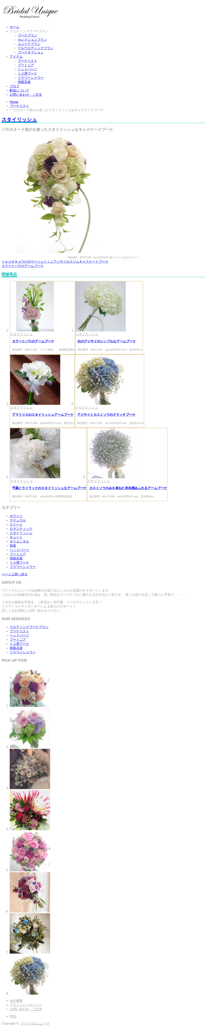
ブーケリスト (27, 60)
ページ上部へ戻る (14, 574)
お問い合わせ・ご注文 (26, 94)
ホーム (14, 27)
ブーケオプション (31, 52)
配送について (19, 90)
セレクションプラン (32, 39)
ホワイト (16, 516)
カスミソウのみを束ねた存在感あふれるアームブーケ (128, 488)
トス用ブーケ (27, 73)
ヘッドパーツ (27, 69)
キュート (16, 537)
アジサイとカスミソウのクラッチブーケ (106, 414)
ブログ (14, 86)
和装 (13, 545)
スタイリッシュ (19, 119)
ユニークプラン (29, 44)
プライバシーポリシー (26, 1005)
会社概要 (16, 1000)
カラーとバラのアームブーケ (23, 266)
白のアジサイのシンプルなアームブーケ (107, 341)
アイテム (16, 56)
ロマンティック (21, 528)
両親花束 (24, 82)
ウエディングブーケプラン (29, 31)
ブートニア (26, 65)
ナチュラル (18, 520)
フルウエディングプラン (35, 48)
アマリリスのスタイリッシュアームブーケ (43, 414)
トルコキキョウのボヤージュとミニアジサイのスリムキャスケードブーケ (55, 261)
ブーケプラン (27, 35)
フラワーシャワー (31, 77)
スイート (16, 524)
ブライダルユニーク (35, 1023)
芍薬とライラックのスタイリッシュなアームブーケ (49, 488)
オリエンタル (19, 541)
